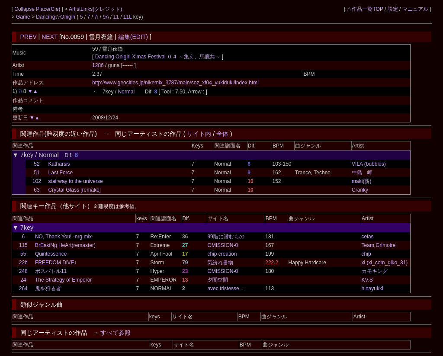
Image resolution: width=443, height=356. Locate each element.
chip (366, 254)
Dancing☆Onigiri (56, 17)
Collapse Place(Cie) (37, 9)
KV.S (367, 280)
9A (106, 17)
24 (23, 280)
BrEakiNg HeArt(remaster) (65, 245)
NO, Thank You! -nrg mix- (64, 237)
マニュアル (415, 9)
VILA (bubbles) (369, 164)
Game (24, 17)
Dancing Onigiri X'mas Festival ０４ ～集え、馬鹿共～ (158, 57)
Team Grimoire (379, 245)
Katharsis (59, 164)
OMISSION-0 (222, 245)
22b (23, 263)
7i (96, 17)
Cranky (360, 190)
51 (36, 173)
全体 (222, 133)
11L (127, 17)
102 (36, 181)
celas (368, 237)
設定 (393, 9)
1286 (98, 65)
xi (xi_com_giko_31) (385, 263)
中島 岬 (362, 173)
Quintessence (51, 254)
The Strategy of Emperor (63, 280)
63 (36, 190)
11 (116, 17)
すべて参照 (115, 332)
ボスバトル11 (51, 271)
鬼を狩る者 (48, 288)
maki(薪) (361, 181)
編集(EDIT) (133, 36)
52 (36, 164)
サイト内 (199, 133)
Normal (126, 92)
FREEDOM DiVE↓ (56, 263)
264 (23, 288)
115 (23, 245)
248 (23, 271)
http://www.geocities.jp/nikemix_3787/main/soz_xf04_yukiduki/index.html (175, 83)
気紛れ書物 (220, 263)
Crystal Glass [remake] (74, 190)
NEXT (50, 36)
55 (23, 254)
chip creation (222, 254)
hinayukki (372, 288)
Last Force (60, 173)
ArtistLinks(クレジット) (95, 9)
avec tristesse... (225, 288)
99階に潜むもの (225, 237)
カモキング (375, 271)
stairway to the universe (75, 181)
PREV (28, 36)
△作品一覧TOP (365, 9)
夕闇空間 (217, 280)
